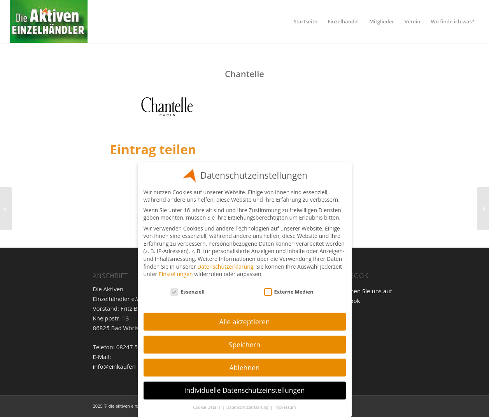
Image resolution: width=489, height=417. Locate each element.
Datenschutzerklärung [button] (248, 407)
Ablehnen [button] (244, 367)
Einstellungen (176, 274)
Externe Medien (289, 291)
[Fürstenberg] (6, 208)
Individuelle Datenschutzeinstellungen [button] (244, 390)
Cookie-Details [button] (207, 407)
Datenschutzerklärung (225, 266)
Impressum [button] (285, 407)
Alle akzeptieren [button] (244, 321)
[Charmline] (483, 208)
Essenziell (187, 291)
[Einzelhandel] (49, 21)
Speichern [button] (244, 344)
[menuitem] (305, 21)
